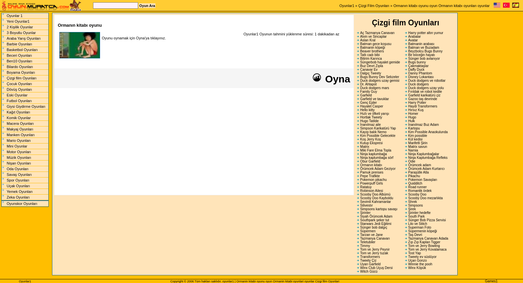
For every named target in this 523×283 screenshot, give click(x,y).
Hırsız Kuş (416, 110)
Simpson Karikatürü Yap (378, 128)
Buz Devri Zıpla (371, 66)
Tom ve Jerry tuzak (374, 253)
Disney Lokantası (421, 77)
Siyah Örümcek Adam (376, 216)
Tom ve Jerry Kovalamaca (427, 249)
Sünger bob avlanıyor (424, 58)
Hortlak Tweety (371, 117)
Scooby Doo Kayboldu (376, 198)
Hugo (412, 117)
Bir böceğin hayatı (421, 55)
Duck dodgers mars (374, 88)
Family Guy (368, 91)
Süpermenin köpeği (422, 231)
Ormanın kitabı (371, 165)
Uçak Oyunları (18, 186)
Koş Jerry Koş (370, 139)
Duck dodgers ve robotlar (427, 80)
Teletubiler (368, 242)
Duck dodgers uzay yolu (426, 88)
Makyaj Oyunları (20, 129)
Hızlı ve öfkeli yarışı (374, 113)
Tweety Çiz (368, 260)
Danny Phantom (420, 73)
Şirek (412, 209)
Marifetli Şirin (418, 143)
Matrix (364, 147)
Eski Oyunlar (17, 95)
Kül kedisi (415, 139)
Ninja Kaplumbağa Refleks (428, 158)
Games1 (491, 281)
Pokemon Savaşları (422, 180)
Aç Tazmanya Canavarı (377, 33)
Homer (413, 113)
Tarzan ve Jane (371, 235)
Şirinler (365, 213)
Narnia (413, 150)
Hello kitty (367, 110)
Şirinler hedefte (419, 213)
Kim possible (417, 135)
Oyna (331, 78)
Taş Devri (415, 235)
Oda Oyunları (17, 169)
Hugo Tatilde (369, 121)
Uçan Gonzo (417, 260)
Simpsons (415, 205)
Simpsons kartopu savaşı (379, 209)
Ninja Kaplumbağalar (423, 154)
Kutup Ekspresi (371, 143)
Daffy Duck (416, 69)
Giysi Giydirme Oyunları (26, 106)
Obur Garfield (370, 161)
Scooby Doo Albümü (375, 194)
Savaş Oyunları (19, 175)
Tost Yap (414, 253)
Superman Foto (419, 227)
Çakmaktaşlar (418, 66)
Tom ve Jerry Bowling (424, 246)
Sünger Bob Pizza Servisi (427, 220)
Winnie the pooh (420, 264)
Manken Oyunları (21, 135)
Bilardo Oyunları (20, 67)
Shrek (412, 202)
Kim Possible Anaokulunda (428, 132)
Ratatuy (366, 187)
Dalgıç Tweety (370, 73)
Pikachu (414, 176)
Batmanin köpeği (372, 47)
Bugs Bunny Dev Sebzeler (379, 77)
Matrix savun (417, 147)
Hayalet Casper (371, 106)
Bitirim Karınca (371, 58)
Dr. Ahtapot (368, 84)
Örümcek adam (419, 165)
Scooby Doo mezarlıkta (425, 198)
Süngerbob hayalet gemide (380, 62)
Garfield (366, 95)
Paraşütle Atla (418, 172)
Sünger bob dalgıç (373, 227)
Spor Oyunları (18, 180)
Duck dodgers (418, 84)
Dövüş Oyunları (19, 89)
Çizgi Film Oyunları (373, 6)
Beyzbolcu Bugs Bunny (425, 51)
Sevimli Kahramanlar (375, 202)
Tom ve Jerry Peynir (375, 249)
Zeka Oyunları (18, 197)
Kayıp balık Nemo (373, 132)
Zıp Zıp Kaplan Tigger (424, 242)
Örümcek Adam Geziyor (378, 169)
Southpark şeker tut (374, 220)
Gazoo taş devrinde (422, 99)
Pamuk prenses (371, 172)
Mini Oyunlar (17, 146)
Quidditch (415, 183)
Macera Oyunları (20, 123)
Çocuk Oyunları (19, 84)
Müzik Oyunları (19, 158)
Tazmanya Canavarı (375, 238)
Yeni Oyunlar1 (18, 21)
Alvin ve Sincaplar (373, 36)
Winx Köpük (417, 268)
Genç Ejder (368, 102)
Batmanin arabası (421, 44)
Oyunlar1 (346, 6)
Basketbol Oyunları (22, 50)
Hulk (411, 121)
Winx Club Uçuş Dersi (376, 268)
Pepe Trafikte (370, 176)
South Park (416, 216)
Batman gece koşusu (375, 44)
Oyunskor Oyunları (22, 204)
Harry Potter (417, 102)
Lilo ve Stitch (417, 224)
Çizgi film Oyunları (21, 78)
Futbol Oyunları (19, 101)
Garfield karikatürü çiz (424, 95)
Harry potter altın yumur (425, 33)
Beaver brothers (372, 51)
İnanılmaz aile (370, 124)
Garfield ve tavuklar (374, 99)
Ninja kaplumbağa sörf (377, 158)
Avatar (413, 40)
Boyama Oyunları (21, 72)
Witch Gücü (369, 271)
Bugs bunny (417, 62)
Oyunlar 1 (15, 16)
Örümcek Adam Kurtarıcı (426, 169)
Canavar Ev (369, 69)
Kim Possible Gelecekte (378, 135)
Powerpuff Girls (371, 183)
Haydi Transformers (422, 106)
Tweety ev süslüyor (422, 257)
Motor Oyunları (19, 152)
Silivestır (366, 205)
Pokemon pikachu (373, 180)
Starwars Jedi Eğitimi (375, 224)
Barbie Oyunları (19, 44)
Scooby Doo (417, 194)
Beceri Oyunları (19, 55)
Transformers (370, 257)
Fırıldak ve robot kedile (425, 91)
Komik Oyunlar (19, 118)
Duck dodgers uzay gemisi (379, 80)
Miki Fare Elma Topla (375, 150)
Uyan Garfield (370, 264)
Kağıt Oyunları (18, 112)
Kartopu (414, 128)
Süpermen (368, 231)
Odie (411, 161)
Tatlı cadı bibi (370, 55)
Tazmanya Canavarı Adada (428, 238)
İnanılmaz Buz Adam (423, 124)
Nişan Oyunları (19, 163)
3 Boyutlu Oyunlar (21, 33)
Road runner (417, 187)
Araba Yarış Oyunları (24, 38)
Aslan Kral (368, 40)
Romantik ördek (420, 191)
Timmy (365, 246)
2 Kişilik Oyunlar (20, 27)
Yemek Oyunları (20, 192)
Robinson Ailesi (371, 191)
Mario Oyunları (19, 140)
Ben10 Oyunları (19, 61)
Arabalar (414, 36)
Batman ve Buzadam (423, 47)
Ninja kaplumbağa (373, 154)
